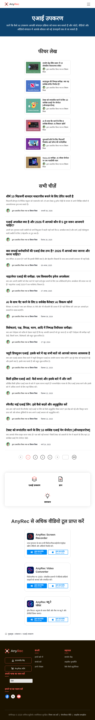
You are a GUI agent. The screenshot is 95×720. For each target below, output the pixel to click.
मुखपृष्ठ (9, 634)
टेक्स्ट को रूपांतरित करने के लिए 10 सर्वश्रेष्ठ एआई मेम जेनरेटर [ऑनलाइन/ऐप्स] (55, 102)
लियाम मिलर (33, 211)
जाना (74, 457)
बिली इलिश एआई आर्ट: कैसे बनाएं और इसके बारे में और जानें (38, 379)
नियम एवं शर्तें (53, 715)
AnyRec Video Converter (45, 570)
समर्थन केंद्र (68, 657)
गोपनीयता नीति (66, 715)
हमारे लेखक (39, 667)
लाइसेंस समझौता (80, 715)
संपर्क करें (38, 662)
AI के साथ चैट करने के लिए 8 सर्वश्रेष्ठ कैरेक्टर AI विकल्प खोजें (54, 122)
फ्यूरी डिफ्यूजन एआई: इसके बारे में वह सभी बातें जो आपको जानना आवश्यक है (48, 353)
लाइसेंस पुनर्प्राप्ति (70, 662)
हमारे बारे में (39, 657)
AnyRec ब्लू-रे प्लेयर (43, 604)
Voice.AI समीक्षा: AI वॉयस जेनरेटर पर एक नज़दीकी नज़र (56, 159)
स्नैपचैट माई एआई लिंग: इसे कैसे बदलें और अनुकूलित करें (36, 404)
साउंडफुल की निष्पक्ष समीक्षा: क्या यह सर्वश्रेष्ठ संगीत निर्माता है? (56, 83)
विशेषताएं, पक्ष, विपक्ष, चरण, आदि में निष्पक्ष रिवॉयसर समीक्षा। (39, 327)
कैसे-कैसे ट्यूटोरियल (71, 667)
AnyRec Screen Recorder (45, 536)
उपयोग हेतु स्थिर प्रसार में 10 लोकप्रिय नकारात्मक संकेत (53, 64)
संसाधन (18, 634)
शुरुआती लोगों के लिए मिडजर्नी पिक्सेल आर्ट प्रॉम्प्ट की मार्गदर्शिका (54, 140)
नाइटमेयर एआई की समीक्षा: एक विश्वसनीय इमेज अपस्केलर (37, 276)
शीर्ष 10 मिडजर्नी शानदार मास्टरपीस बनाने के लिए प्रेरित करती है (39, 196)
